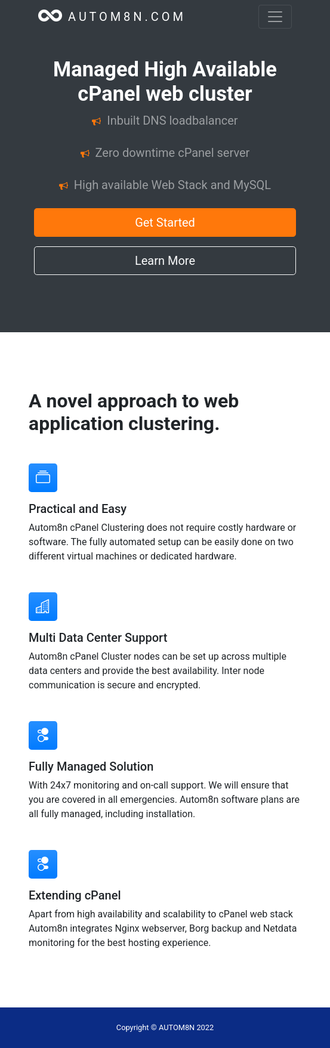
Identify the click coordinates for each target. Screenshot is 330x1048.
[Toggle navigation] (275, 17)
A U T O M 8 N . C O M (110, 17)
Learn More (165, 261)
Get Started (165, 222)
